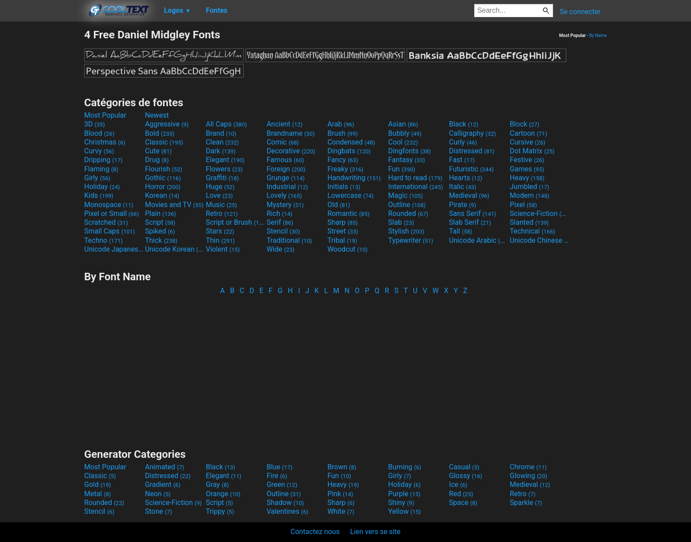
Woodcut (347, 249)
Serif (280, 222)
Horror (163, 186)
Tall (460, 231)
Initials (343, 186)
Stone (158, 511)
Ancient (285, 124)
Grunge (286, 178)
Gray (217, 484)
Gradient (162, 484)
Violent (223, 249)
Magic (405, 195)
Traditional (289, 240)
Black (464, 124)
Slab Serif (470, 222)
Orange (223, 494)
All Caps (226, 124)
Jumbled (530, 186)
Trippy (220, 511)
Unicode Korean (174, 249)
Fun (401, 169)
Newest (157, 115)
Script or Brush (235, 222)
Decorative (291, 151)
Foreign (286, 169)
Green (282, 484)
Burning (404, 467)
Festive (527, 160)
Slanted (529, 222)
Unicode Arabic (478, 240)
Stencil (283, 231)
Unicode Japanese (113, 249)
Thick (161, 240)
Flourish (163, 169)
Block (524, 124)
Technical (532, 231)
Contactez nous (314, 531)
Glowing (528, 475)
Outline (407, 204)
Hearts (465, 178)
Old (338, 204)
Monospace (108, 204)
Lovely (284, 195)
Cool (403, 142)
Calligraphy (472, 133)
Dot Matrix (532, 151)
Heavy (527, 178)
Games (527, 169)
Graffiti (222, 178)
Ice (458, 484)
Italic (462, 186)
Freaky (345, 169)
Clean (222, 142)
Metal (97, 494)
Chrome (528, 467)
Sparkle (526, 502)
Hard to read (415, 178)
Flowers (224, 169)
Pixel (523, 204)
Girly (97, 178)
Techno (103, 240)
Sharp (342, 222)
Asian (403, 124)
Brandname (291, 133)
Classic (164, 142)
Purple (404, 494)
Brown (341, 467)
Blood (99, 133)
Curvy (99, 151)
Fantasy (406, 160)
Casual (464, 467)
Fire (277, 475)
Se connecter (580, 11)
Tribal (342, 240)
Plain (160, 213)
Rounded (408, 213)
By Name (598, 35)
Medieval (469, 195)
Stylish (406, 231)
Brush (342, 133)
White (340, 511)
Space (463, 502)
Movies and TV (174, 204)
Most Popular (105, 115)
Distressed (471, 151)
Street (342, 231)
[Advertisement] (42, 160)
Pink (340, 494)
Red (461, 494)
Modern (530, 195)
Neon (158, 494)
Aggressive (167, 124)
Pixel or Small (111, 213)
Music (221, 204)
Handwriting (354, 178)
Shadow (285, 502)
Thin (220, 240)
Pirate (462, 204)
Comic (283, 142)
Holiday (102, 186)
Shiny (401, 502)
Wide (280, 249)
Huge (220, 186)
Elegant (225, 160)
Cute (158, 151)
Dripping (103, 160)
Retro (222, 213)
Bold (160, 133)
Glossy (466, 475)
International (415, 186)
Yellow (404, 511)
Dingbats (349, 151)
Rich (280, 213)
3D (94, 124)
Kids (98, 195)
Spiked (160, 231)
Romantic (348, 213)
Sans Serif (472, 213)
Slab (401, 222)
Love (219, 195)
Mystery (285, 204)
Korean (162, 195)
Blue (280, 467)
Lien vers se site (375, 531)
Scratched (106, 222)
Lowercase (350, 195)
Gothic (163, 178)
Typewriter (410, 240)
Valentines (287, 511)
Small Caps (109, 231)
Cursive (528, 142)
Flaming (101, 169)
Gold (97, 484)
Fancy (342, 160)
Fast (462, 160)
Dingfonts (409, 151)
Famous (285, 160)
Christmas (104, 142)
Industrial (287, 186)
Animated (164, 467)
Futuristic (471, 169)
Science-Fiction (539, 213)
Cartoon (528, 133)
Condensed (351, 142)
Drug (157, 160)
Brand (221, 133)
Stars (220, 231)
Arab (340, 124)
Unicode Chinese (539, 240)
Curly (463, 142)
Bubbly (405, 133)
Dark (221, 151)
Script (160, 222)
